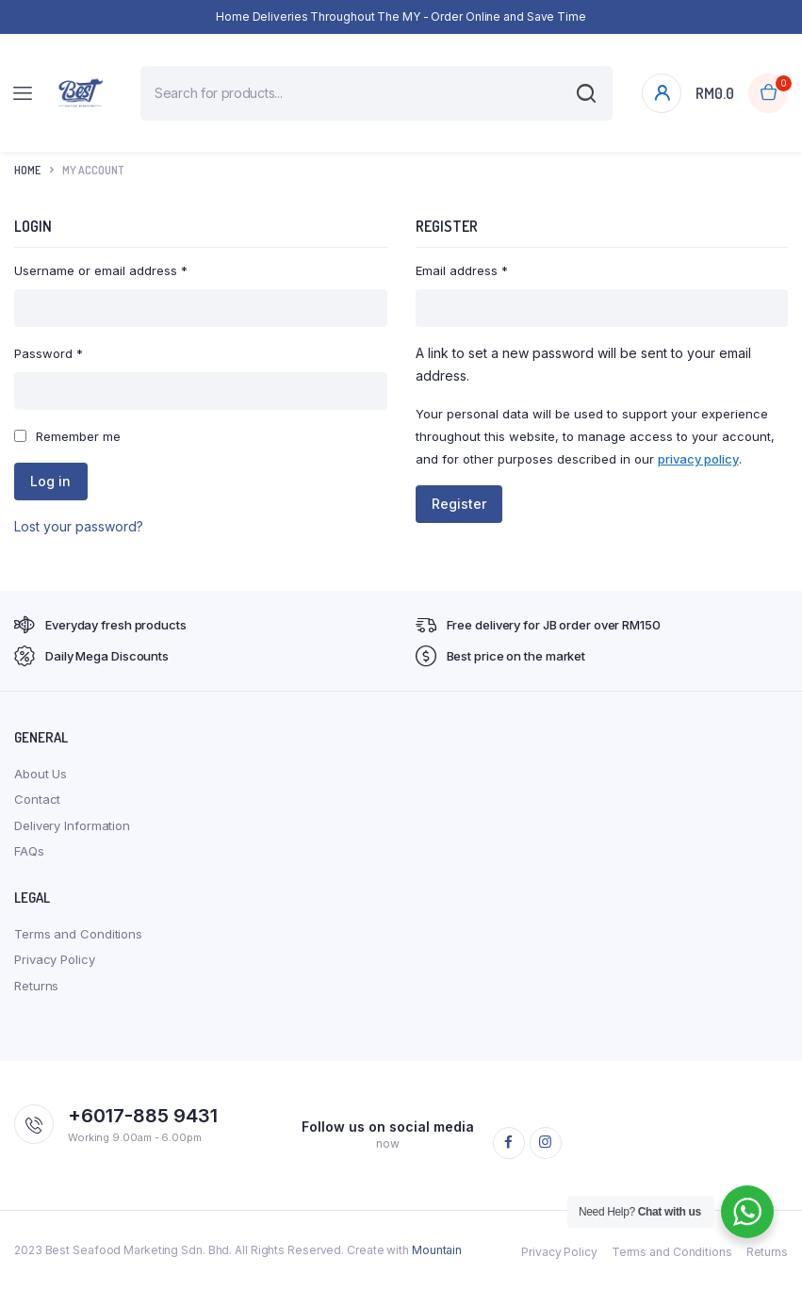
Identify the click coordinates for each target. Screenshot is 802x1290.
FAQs (29, 850)
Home (27, 170)
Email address (462, 270)
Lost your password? (78, 526)
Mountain (437, 1250)
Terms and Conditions (78, 933)
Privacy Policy (54, 959)
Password (48, 353)
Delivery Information (72, 825)
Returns (36, 985)
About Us (40, 773)
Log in (54, 481)
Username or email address (101, 270)
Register (462, 504)
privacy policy (698, 458)
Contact (37, 799)
